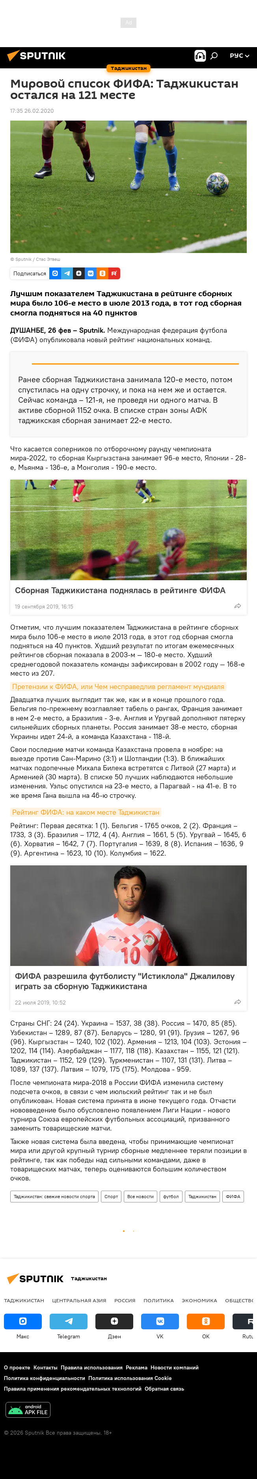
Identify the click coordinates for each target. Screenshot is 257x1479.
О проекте (17, 1367)
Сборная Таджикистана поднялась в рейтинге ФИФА (120, 590)
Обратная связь (164, 1388)
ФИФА (233, 1196)
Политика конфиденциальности (44, 1378)
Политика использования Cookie (130, 1378)
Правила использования (92, 1367)
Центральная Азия (79, 1300)
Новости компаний (175, 1367)
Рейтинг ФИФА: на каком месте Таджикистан (85, 812)
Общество (240, 1300)
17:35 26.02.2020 (32, 110)
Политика (158, 1300)
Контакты (46, 1367)
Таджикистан (202, 1196)
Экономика (199, 1300)
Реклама (136, 1367)
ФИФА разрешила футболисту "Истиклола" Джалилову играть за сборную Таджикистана (125, 981)
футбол (171, 1196)
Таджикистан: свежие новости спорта (54, 1196)
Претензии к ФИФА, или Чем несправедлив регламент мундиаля (118, 686)
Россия (125, 1300)
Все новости (140, 1196)
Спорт (111, 1196)
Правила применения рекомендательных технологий (73, 1388)
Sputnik (24, 259)
